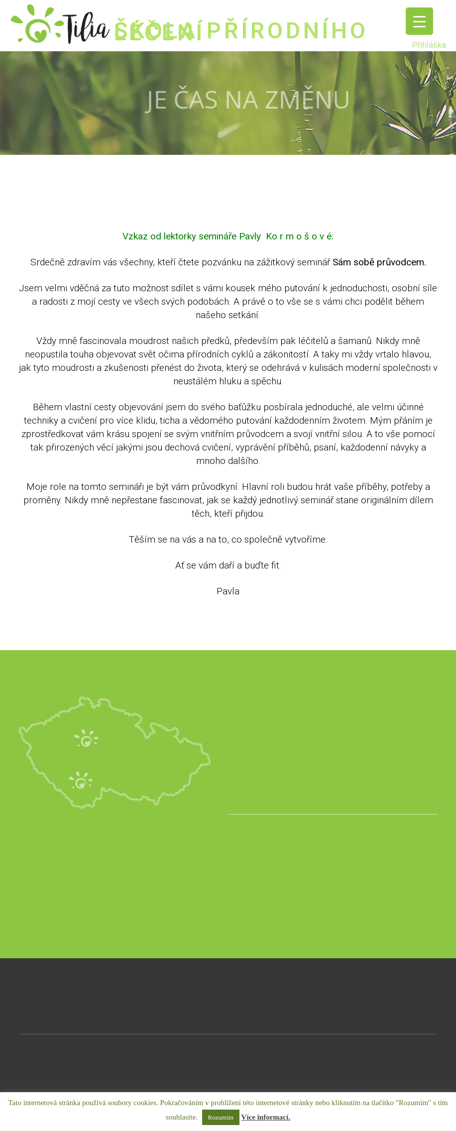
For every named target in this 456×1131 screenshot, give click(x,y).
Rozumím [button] (220, 1117)
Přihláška (429, 45)
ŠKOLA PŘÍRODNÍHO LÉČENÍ (241, 31)
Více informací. (265, 1117)
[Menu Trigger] (419, 21)
